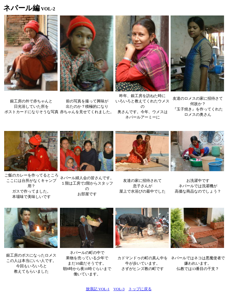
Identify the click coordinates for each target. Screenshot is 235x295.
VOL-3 (119, 289)
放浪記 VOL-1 (97, 289)
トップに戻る (140, 289)
